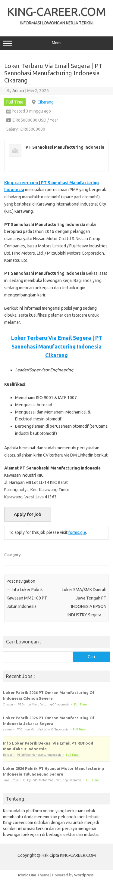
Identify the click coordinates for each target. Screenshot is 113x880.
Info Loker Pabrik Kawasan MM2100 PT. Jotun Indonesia (27, 598)
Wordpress (84, 875)
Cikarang (45, 102)
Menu (56, 43)
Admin (18, 90)
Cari (91, 656)
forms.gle (77, 532)
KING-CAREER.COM (56, 11)
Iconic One (27, 875)
